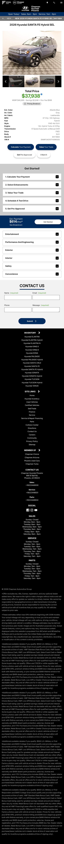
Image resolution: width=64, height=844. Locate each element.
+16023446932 (32, 500)
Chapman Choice (32, 454)
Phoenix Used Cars (32, 461)
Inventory (30, 333)
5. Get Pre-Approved (32, 208)
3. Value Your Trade (32, 192)
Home (3, 18)
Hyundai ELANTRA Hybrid (32, 340)
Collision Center (32, 425)
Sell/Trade (32, 408)
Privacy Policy (32, 441)
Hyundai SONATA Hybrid (32, 376)
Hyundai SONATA (32, 373)
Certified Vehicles (32, 405)
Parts (32, 421)
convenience (32, 273)
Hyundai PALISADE (32, 356)
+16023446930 (32, 485)
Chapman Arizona (32, 457)
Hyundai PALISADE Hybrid (32, 359)
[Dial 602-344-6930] (54, 3)
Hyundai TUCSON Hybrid (32, 382)
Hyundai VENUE (32, 386)
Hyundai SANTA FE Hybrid (32, 369)
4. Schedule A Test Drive (32, 200)
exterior (32, 250)
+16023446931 (32, 492)
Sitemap (32, 444)
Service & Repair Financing (32, 418)
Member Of (30, 450)
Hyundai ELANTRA (32, 336)
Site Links (30, 392)
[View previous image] (6, 81)
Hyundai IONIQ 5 (32, 346)
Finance (32, 412)
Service (32, 415)
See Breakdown (16, 225)
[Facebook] (28, 510)
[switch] (61, 2)
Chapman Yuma (32, 464)
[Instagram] (32, 510)
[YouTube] (36, 510)
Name (11, 293)
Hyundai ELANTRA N (32, 343)
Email (39, 293)
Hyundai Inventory (32, 399)
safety (32, 265)
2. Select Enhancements (32, 184)
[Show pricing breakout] (41, 94)
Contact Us (32, 431)
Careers (32, 435)
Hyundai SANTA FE (32, 366)
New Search (10, 18)
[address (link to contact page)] (47, 3)
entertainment (32, 234)
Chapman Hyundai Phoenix (35, 9)
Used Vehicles (32, 402)
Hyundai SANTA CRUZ (32, 363)
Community (32, 438)
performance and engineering (32, 242)
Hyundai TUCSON (32, 379)
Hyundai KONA (32, 353)
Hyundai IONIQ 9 (32, 350)
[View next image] (58, 81)
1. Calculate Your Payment (32, 176)
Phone (6, 305)
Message (41, 305)
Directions (32, 428)
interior (32, 257)
